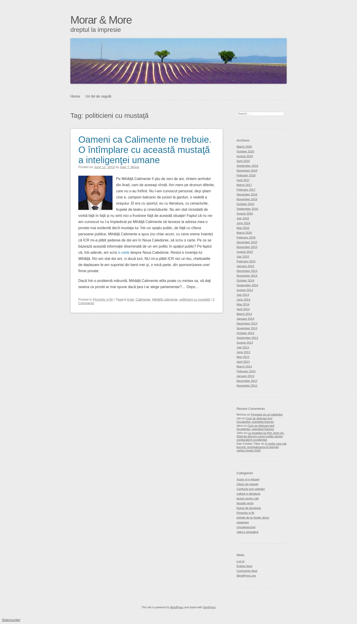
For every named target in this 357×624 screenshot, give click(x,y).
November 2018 (247, 170)
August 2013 (245, 342)
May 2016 (243, 228)
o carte (123, 252)
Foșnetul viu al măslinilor (267, 414)
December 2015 (247, 242)
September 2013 (247, 338)
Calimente (143, 299)
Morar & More (101, 20)
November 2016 (247, 199)
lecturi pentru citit (248, 498)
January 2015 (245, 266)
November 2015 (247, 247)
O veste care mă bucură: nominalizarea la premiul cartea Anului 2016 (261, 447)
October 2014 (245, 280)
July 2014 (243, 295)
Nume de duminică (249, 508)
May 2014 (243, 304)
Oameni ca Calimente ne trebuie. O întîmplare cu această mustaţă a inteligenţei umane (145, 149)
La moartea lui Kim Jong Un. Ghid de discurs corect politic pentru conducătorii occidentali (261, 436)
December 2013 (247, 323)
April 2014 (243, 309)
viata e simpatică (247, 532)
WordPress (176, 607)
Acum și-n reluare (248, 479)
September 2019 (247, 165)
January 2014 (245, 318)
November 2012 (247, 385)
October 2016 (245, 204)
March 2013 (244, 366)
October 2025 (245, 151)
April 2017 (243, 180)
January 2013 (245, 376)
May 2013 (243, 357)
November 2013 (247, 328)
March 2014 (244, 314)
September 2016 (247, 209)
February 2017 (246, 189)
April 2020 (243, 161)
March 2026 (244, 146)
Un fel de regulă (98, 96)
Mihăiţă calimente (165, 299)
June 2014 (243, 299)
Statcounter (11, 620)
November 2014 (247, 275)
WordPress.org (246, 575)
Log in (241, 561)
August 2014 (245, 290)
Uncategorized (246, 527)
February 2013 (246, 371)
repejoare (243, 522)
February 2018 (246, 175)
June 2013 (243, 352)
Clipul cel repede (247, 484)
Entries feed (244, 566)
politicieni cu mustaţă (194, 299)
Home (75, 96)
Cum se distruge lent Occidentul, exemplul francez (255, 420)
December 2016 (247, 194)
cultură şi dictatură (248, 493)
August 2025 (245, 156)
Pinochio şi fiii (103, 299)
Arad (130, 299)
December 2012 (247, 381)
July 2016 (243, 218)
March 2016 (244, 232)
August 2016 (245, 213)
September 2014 (247, 285)
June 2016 (243, 223)
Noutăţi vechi (245, 503)
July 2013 (243, 347)
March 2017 (244, 185)
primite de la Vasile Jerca (253, 517)
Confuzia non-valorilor (251, 489)
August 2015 (245, 252)
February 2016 (246, 237)
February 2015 (246, 261)
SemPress (209, 607)
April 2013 (243, 361)
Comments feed (247, 571)
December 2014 (247, 271)
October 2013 (245, 333)
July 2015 (243, 256)
